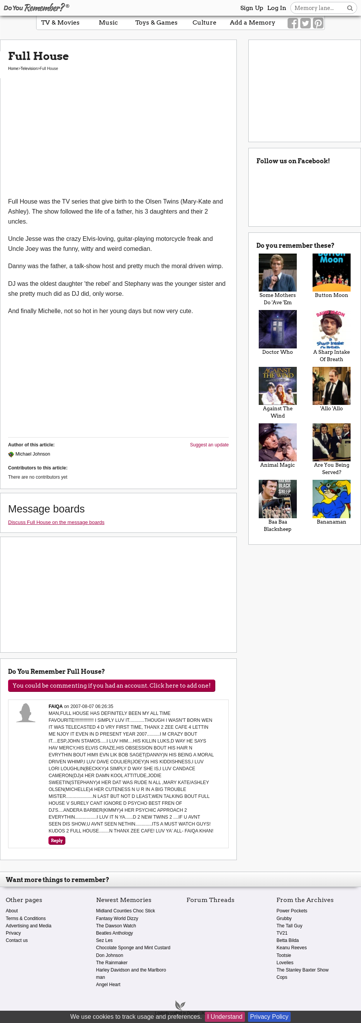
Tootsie (283, 955)
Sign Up (251, 8)
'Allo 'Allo (332, 389)
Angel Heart (108, 984)
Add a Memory (252, 22)
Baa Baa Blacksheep (277, 506)
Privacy (13, 933)
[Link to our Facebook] (293, 23)
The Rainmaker (112, 962)
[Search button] (350, 7)
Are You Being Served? (332, 449)
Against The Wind (277, 393)
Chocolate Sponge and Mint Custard (133, 947)
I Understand (225, 1016)
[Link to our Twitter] (305, 23)
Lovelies (284, 962)
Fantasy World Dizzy (117, 918)
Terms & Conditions (26, 918)
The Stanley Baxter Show (302, 970)
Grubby (283, 918)
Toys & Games (156, 22)
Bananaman (332, 502)
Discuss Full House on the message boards (56, 522)
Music (108, 22)
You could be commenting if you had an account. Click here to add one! (112, 685)
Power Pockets (291, 911)
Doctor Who (277, 332)
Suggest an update (209, 445)
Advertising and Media (29, 925)
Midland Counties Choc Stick (125, 911)
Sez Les (104, 940)
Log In (276, 8)
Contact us (17, 940)
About (12, 911)
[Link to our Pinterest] (318, 23)
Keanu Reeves (291, 947)
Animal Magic (277, 445)
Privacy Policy (269, 1016)
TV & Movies (60, 22)
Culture (204, 22)
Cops (281, 977)
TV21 (282, 933)
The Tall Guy (289, 925)
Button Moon (332, 276)
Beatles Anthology (114, 933)
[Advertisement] (118, 139)
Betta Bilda (287, 940)
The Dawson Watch (116, 925)
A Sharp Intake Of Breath (332, 336)
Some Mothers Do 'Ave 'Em (277, 279)
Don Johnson (109, 955)
